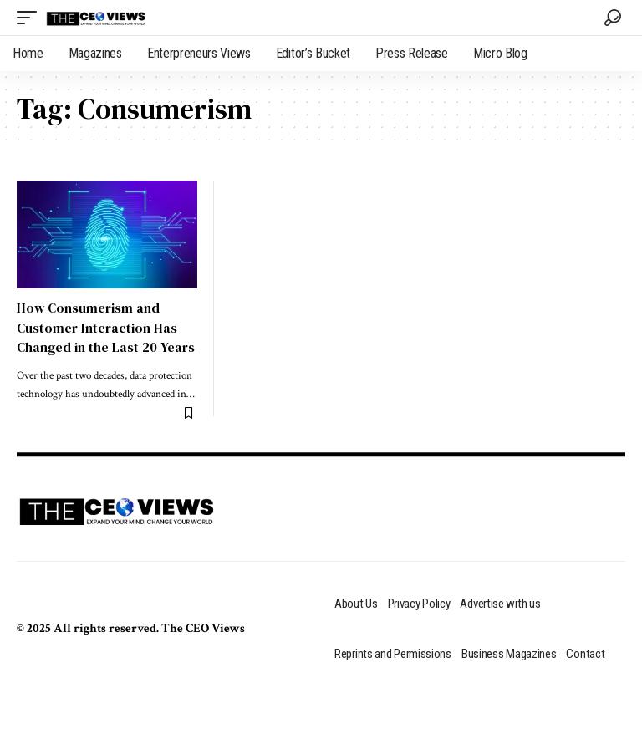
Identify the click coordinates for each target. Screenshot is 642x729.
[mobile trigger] (31, 17)
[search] (612, 17)
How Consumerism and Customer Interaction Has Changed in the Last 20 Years (106, 326)
